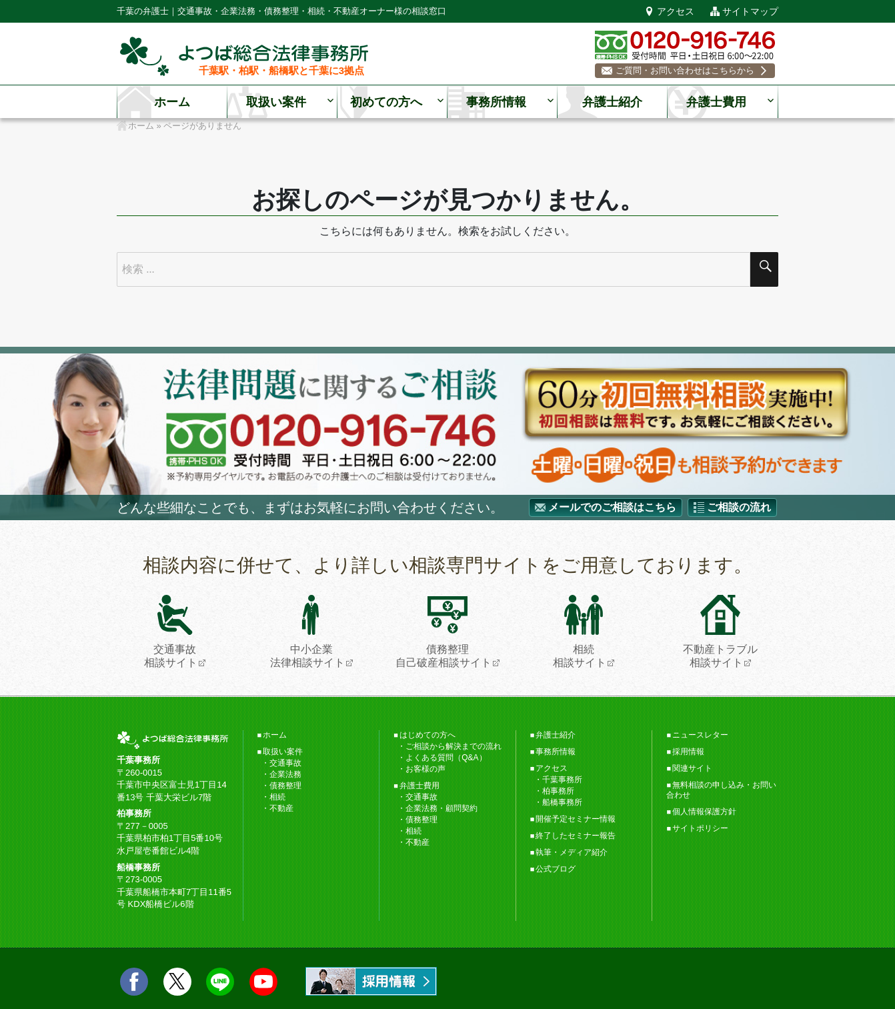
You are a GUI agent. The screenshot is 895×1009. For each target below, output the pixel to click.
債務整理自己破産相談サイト (443, 631)
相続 (277, 797)
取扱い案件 (276, 102)
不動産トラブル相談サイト (720, 631)
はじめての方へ (427, 735)
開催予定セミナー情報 (576, 819)
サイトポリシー (700, 828)
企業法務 (285, 774)
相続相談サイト (579, 631)
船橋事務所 (562, 802)
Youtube (263, 982)
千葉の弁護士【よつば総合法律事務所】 (244, 56)
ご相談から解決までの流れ (453, 746)
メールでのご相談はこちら (612, 507)
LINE (220, 982)
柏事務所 (558, 791)
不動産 (281, 808)
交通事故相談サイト (170, 631)
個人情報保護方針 (704, 811)
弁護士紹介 (612, 102)
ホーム (172, 102)
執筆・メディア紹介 (572, 852)
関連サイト (692, 768)
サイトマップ (750, 11)
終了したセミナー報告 (576, 835)
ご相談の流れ (739, 507)
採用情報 (688, 751)
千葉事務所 (562, 779)
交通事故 (285, 763)
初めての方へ (386, 102)
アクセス (675, 11)
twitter (177, 982)
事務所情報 (496, 102)
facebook (134, 982)
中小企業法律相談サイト (307, 631)
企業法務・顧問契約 (441, 808)
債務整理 (285, 785)
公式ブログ (556, 869)
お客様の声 (425, 769)
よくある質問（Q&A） (445, 757)
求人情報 (371, 981)
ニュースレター (700, 735)
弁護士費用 (716, 102)
